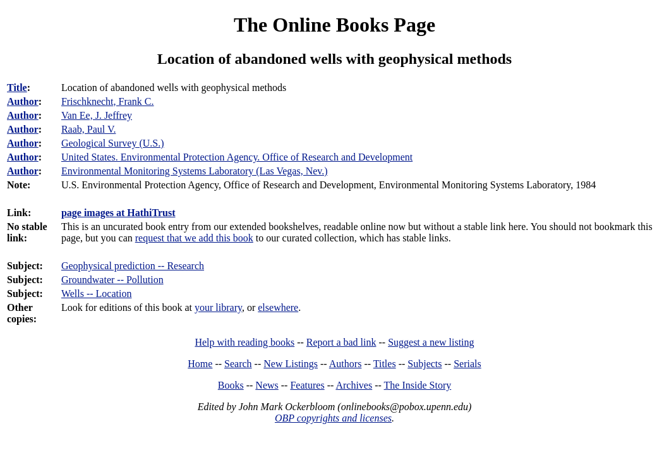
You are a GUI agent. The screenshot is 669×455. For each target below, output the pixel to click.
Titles (384, 363)
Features (307, 385)
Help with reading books (244, 342)
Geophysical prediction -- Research (132, 265)
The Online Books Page (334, 24)
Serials (467, 363)
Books (231, 385)
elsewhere (278, 307)
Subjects (424, 363)
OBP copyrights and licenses (333, 418)
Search (238, 363)
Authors (345, 363)
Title (17, 87)
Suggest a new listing (431, 342)
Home (200, 363)
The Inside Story (418, 385)
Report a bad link (341, 342)
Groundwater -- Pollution (112, 279)
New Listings (290, 363)
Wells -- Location (96, 293)
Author (23, 101)
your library (218, 307)
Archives (353, 385)
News (266, 385)
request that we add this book (194, 238)
